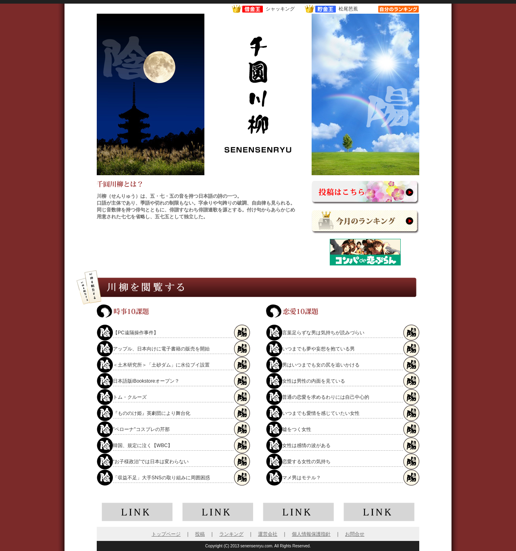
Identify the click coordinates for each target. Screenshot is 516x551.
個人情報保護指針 (311, 534)
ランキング (231, 534)
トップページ (166, 534)
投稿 (200, 534)
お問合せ (354, 534)
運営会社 (267, 534)
